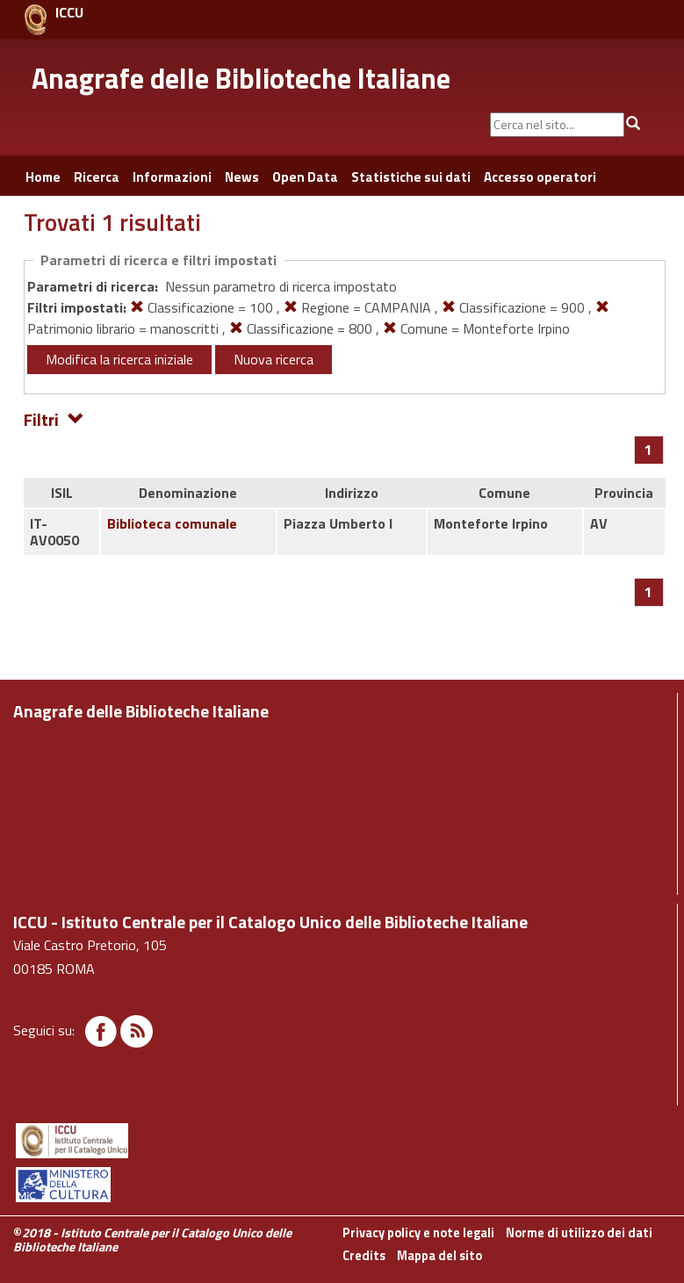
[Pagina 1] (648, 449)
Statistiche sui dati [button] (411, 177)
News (242, 177)
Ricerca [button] (96, 177)
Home (43, 177)
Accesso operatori (540, 177)
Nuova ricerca (273, 359)
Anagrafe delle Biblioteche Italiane (241, 78)
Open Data (305, 177)
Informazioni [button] (172, 177)
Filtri (54, 418)
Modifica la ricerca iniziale (119, 359)
